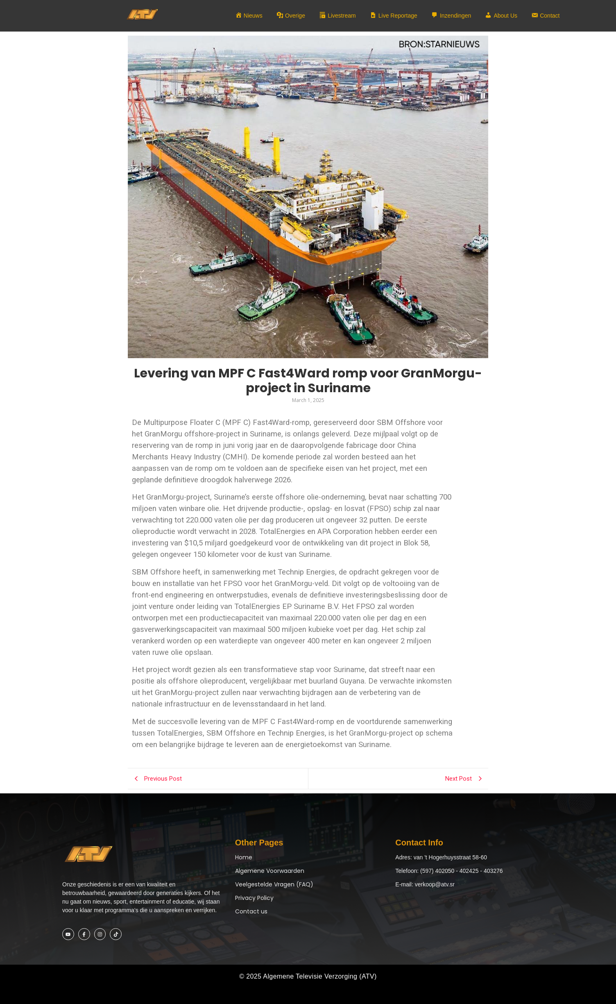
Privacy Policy (254, 898)
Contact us (251, 911)
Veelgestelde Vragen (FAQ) (274, 884)
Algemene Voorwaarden (269, 871)
